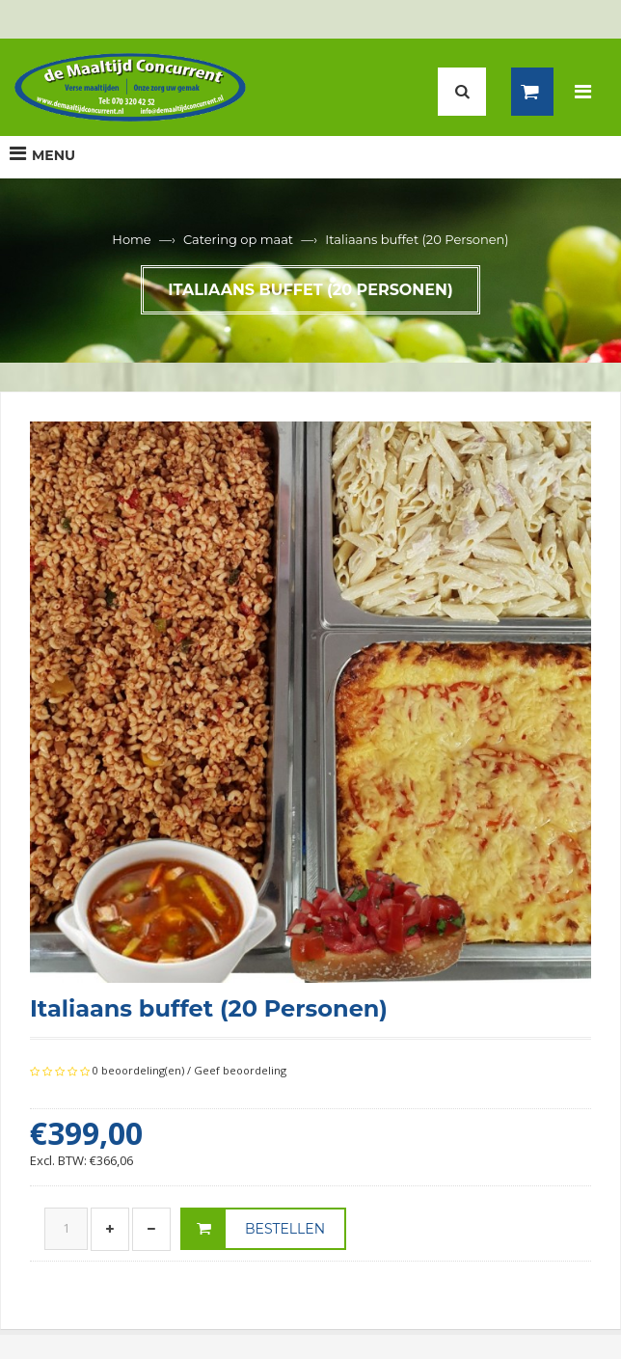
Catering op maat (238, 239)
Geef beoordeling (240, 1070)
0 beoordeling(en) (138, 1070)
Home (131, 239)
